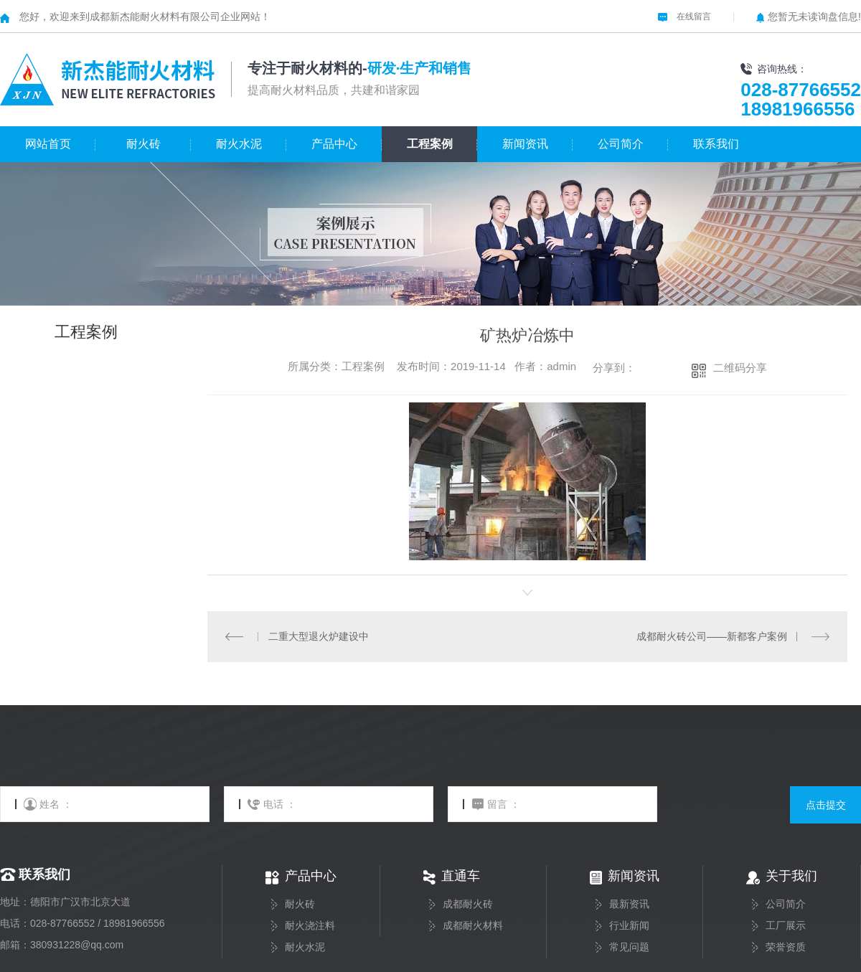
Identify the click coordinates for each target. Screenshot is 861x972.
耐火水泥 (239, 144)
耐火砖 (143, 144)
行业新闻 (629, 925)
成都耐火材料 (473, 925)
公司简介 (621, 144)
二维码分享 (740, 368)
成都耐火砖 (468, 904)
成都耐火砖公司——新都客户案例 (711, 636)
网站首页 (48, 144)
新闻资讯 (525, 144)
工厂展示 (786, 925)
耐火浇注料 (310, 925)
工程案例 (430, 144)
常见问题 (629, 947)
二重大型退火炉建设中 (318, 636)
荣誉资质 (786, 947)
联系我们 (716, 144)
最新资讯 (629, 904)
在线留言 (684, 16)
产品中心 (334, 144)
